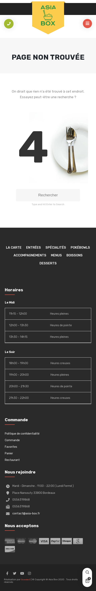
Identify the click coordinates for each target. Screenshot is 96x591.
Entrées (33, 247)
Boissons (74, 255)
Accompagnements (30, 255)
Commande (12, 440)
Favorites (11, 447)
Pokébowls (80, 247)
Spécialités (56, 247)
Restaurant (12, 460)
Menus (56, 255)
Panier (9, 453)
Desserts (48, 263)
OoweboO (26, 579)
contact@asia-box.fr (26, 513)
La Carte (14, 247)
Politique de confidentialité (22, 433)
